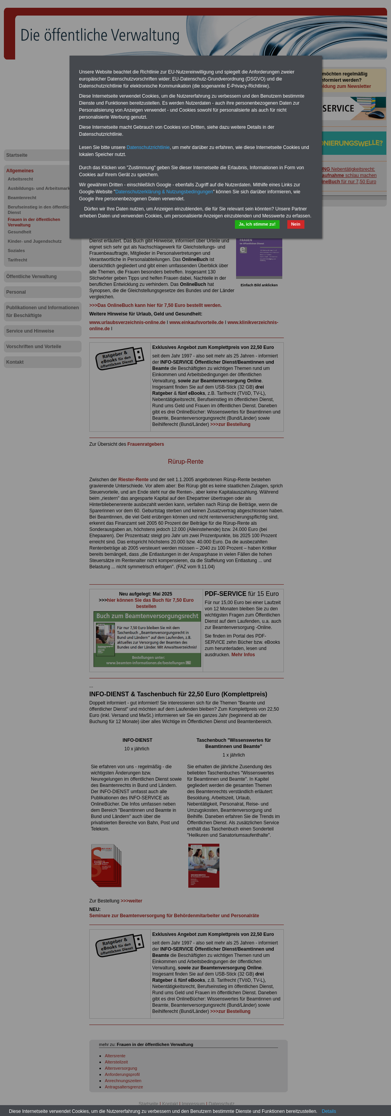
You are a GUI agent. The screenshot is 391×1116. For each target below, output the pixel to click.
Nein (296, 224)
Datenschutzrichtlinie (148, 147)
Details (329, 1111)
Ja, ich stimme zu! (257, 224)
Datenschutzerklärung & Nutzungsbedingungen (164, 191)
